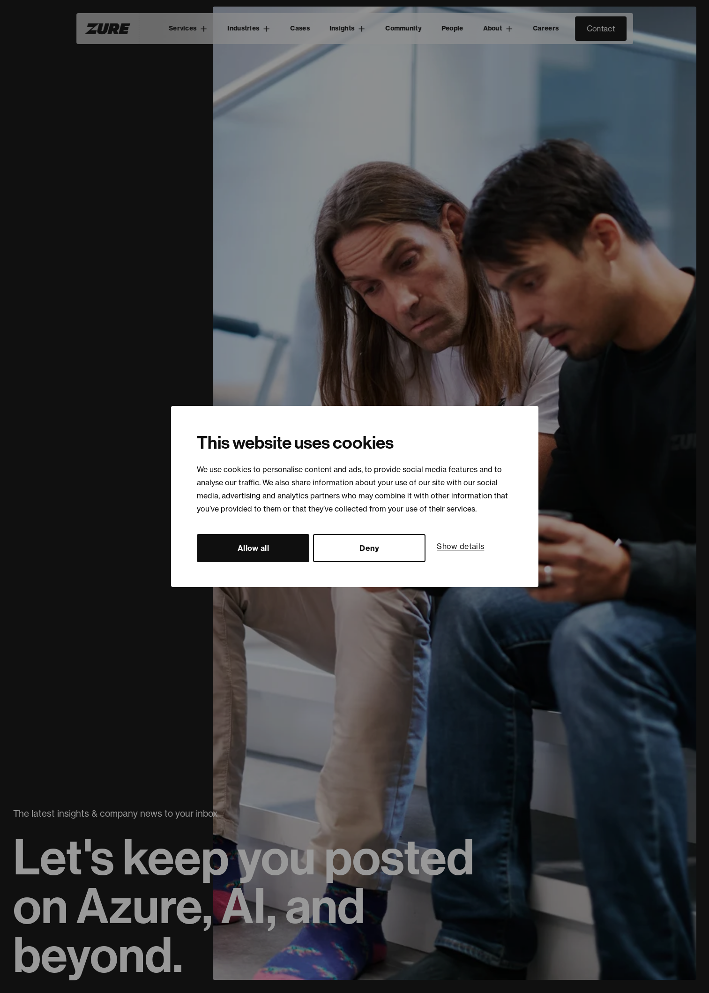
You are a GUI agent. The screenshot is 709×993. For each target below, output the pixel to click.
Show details (460, 546)
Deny (369, 548)
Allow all (253, 548)
